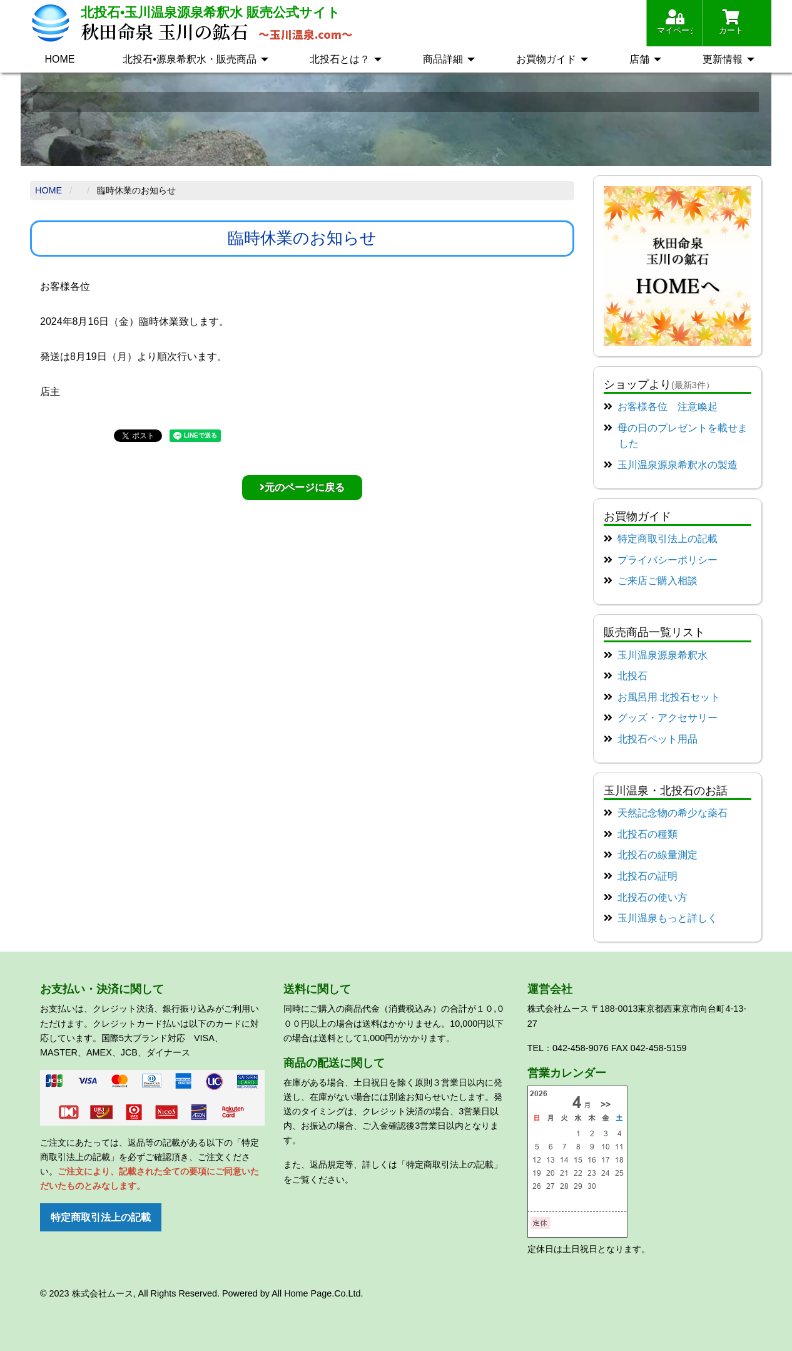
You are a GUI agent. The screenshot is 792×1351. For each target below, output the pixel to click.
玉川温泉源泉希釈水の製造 (677, 465)
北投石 (632, 675)
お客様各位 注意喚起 (667, 406)
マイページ (675, 22)
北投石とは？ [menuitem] (340, 59)
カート (731, 22)
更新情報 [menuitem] (723, 59)
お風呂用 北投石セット (668, 697)
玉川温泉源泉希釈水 (662, 655)
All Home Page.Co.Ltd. (317, 1293)
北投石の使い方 (652, 897)
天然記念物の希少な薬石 (672, 813)
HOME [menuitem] (59, 59)
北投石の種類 (647, 834)
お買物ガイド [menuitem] (546, 59)
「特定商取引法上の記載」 (449, 1164)
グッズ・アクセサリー (667, 717)
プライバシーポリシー (667, 560)
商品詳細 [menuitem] (443, 59)
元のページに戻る (302, 487)
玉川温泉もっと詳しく (667, 918)
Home (48, 190)
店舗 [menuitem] (639, 59)
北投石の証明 (647, 876)
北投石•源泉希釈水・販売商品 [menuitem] (189, 59)
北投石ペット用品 (657, 739)
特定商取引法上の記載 (667, 538)
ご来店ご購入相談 (657, 580)
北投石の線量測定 (657, 855)
